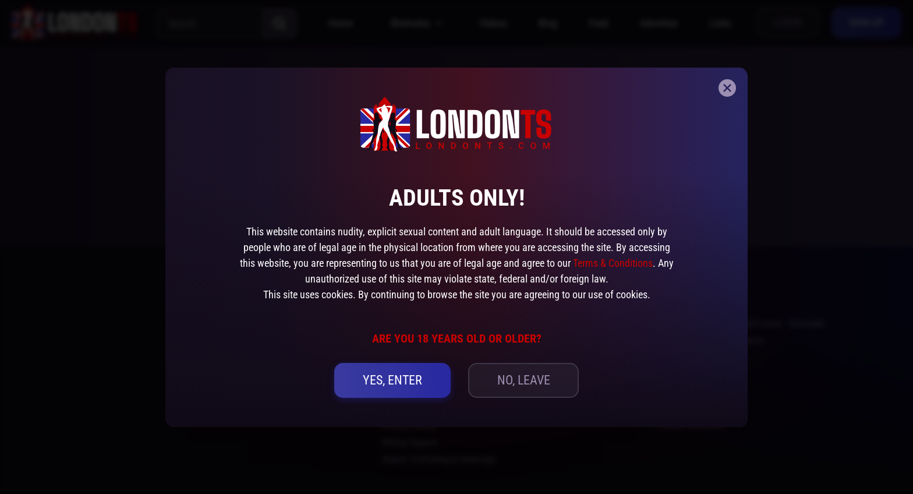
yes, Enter (392, 380)
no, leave (523, 380)
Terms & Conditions (613, 263)
